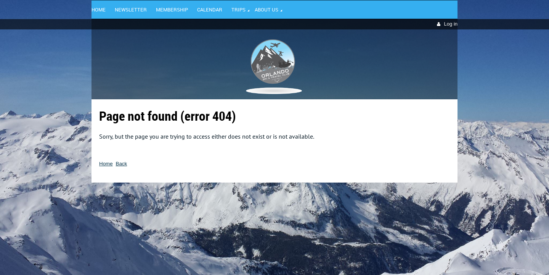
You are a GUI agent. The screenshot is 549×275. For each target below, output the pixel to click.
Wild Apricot (391, 194)
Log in (451, 24)
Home (106, 164)
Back (121, 164)
